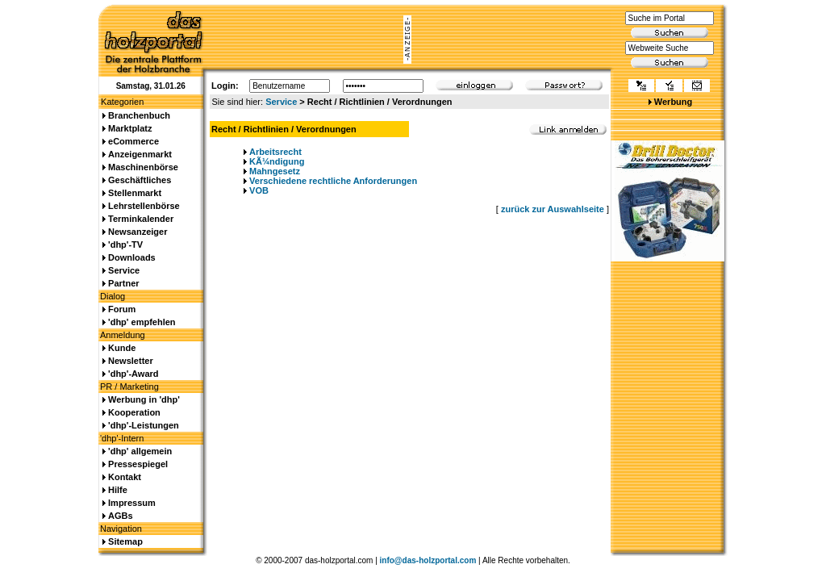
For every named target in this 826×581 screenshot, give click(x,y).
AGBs (120, 515)
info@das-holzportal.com (428, 560)
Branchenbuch (139, 115)
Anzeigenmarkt (140, 154)
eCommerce (133, 141)
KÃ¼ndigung (276, 161)
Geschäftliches (139, 180)
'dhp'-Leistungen (143, 425)
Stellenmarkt (134, 193)
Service (281, 102)
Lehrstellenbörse (144, 206)
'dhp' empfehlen (141, 322)
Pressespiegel (138, 464)
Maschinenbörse (143, 167)
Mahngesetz (274, 171)
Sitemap (125, 541)
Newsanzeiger (137, 231)
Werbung (673, 102)
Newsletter (130, 361)
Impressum (132, 503)
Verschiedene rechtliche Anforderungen (333, 181)
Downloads (132, 257)
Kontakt (124, 477)
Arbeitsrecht (275, 152)
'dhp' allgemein (140, 451)
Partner (124, 283)
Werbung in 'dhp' (144, 399)
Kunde (122, 348)
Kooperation (134, 412)
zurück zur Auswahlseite (552, 209)
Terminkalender (140, 219)
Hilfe (117, 490)
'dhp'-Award (133, 373)
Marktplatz (130, 128)
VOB (259, 190)
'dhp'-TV (125, 244)
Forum (122, 309)
